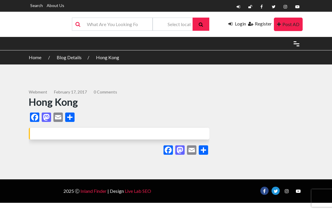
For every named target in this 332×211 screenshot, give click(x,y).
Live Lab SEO (138, 191)
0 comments (105, 91)
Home (35, 57)
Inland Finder (93, 191)
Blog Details (69, 57)
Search (36, 5)
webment (38, 91)
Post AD (288, 24)
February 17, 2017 (70, 91)
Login (237, 23)
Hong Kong (107, 57)
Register (260, 23)
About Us (55, 5)
